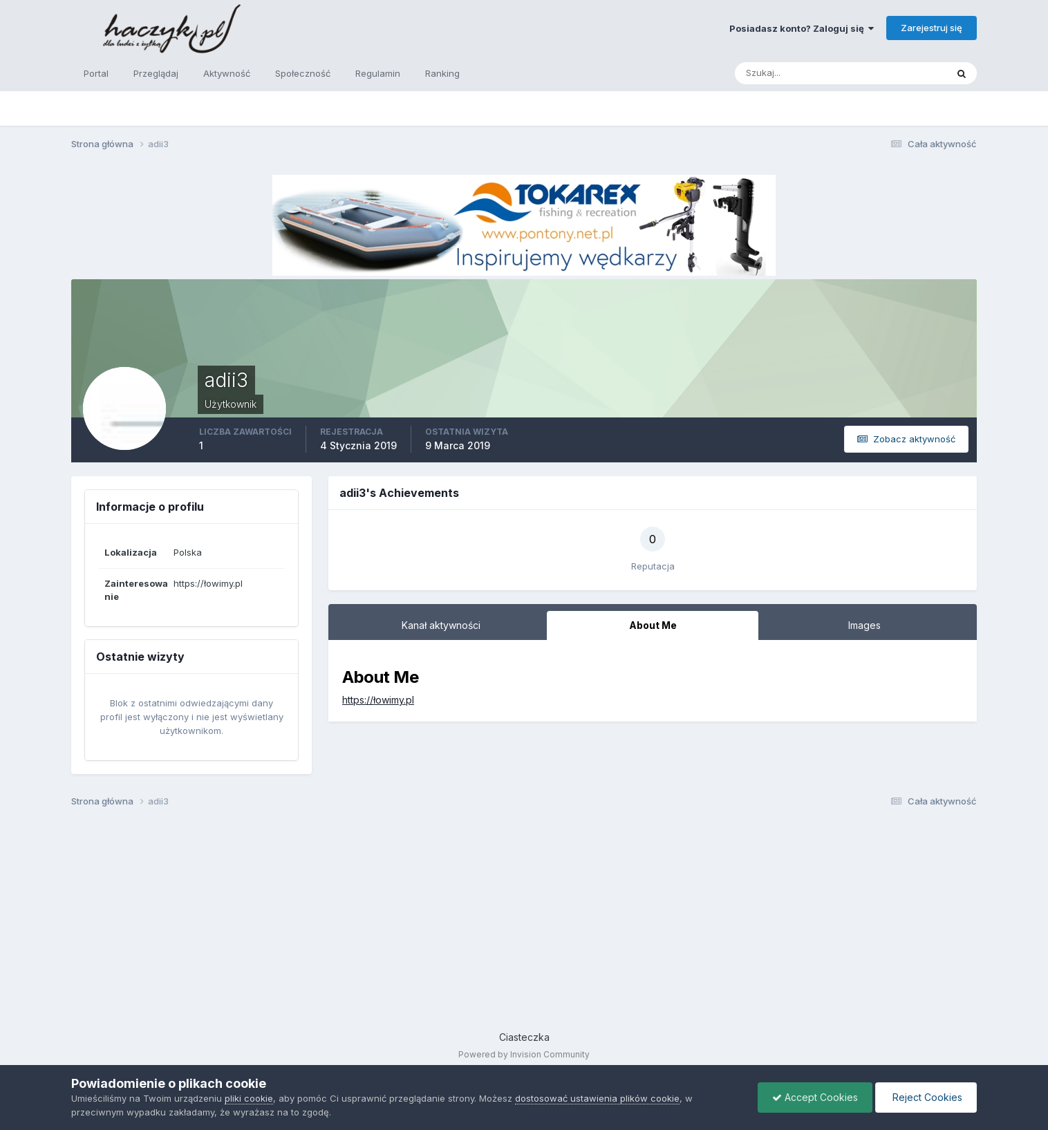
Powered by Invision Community (524, 1054)
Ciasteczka (524, 1037)
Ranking (442, 73)
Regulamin (377, 73)
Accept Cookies (815, 1097)
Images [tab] (864, 625)
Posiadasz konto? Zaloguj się (801, 28)
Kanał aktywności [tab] (441, 625)
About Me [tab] (653, 625)
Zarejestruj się (931, 27)
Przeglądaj (155, 73)
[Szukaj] (787, 73)
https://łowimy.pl (378, 700)
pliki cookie (249, 1098)
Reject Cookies (926, 1097)
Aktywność (226, 73)
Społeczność (302, 73)
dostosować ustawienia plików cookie (597, 1098)
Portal (96, 73)
